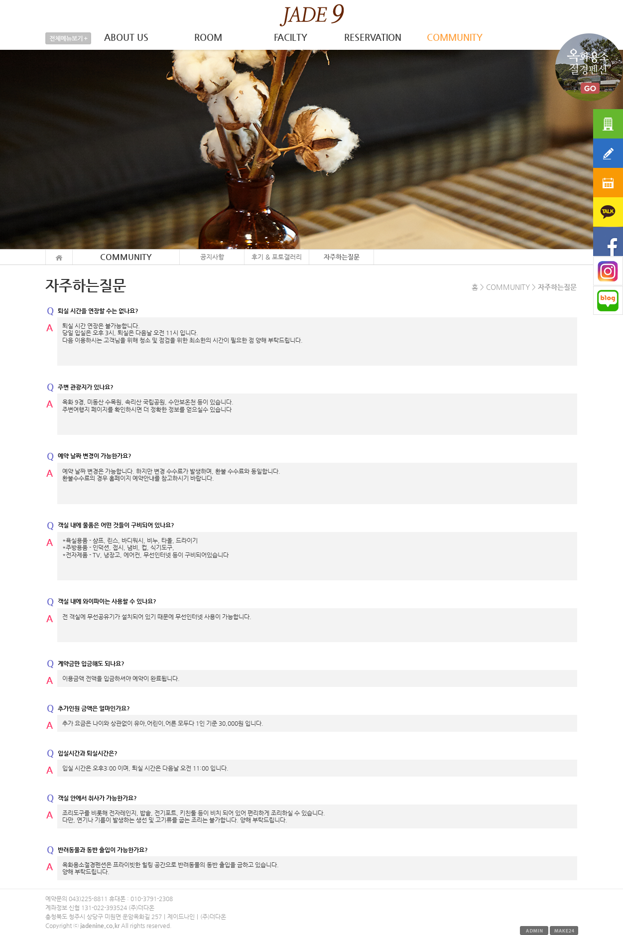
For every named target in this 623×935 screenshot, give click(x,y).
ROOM (208, 37)
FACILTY (290, 37)
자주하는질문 (342, 257)
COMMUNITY (455, 37)
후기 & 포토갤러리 (276, 257)
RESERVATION (372, 37)
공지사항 (212, 257)
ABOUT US (126, 37)
